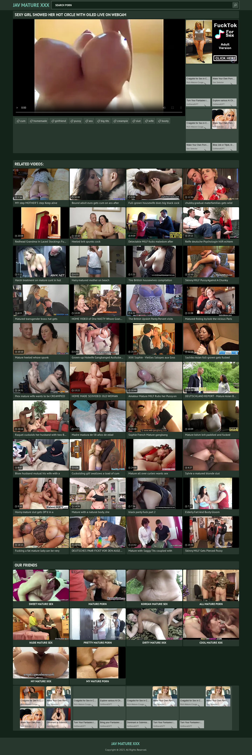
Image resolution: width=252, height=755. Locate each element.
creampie (122, 121)
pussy (77, 121)
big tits (105, 121)
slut (138, 121)
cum (22, 121)
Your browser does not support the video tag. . (99, 67)
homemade (40, 121)
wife (151, 121)
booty (165, 121)
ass (91, 121)
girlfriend (60, 121)
